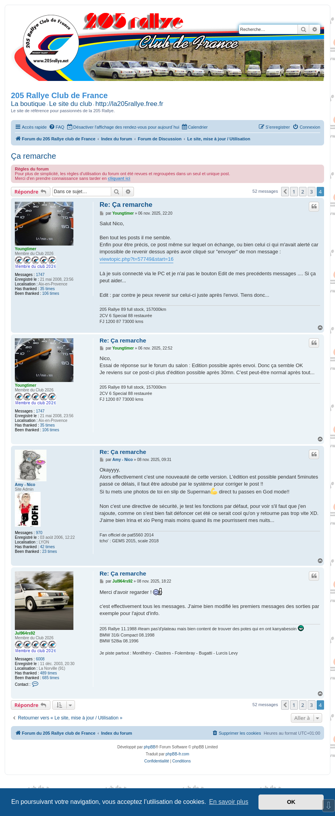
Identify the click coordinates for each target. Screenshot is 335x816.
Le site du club (70, 104)
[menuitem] (56, 127)
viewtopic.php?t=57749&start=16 (136, 259)
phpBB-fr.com (177, 754)
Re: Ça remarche (126, 204)
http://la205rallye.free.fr (129, 104)
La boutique (28, 104)
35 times (47, 289)
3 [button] (311, 191)
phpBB (149, 747)
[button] (285, 191)
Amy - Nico (25, 484)
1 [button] (293, 191)
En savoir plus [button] (228, 801)
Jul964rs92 (25, 633)
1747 (40, 275)
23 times (49, 551)
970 (39, 533)
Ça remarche (33, 156)
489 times (48, 673)
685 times (50, 678)
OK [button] (291, 802)
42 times (47, 547)
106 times (50, 293)
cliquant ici (119, 178)
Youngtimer (25, 249)
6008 (40, 659)
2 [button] (302, 191)
